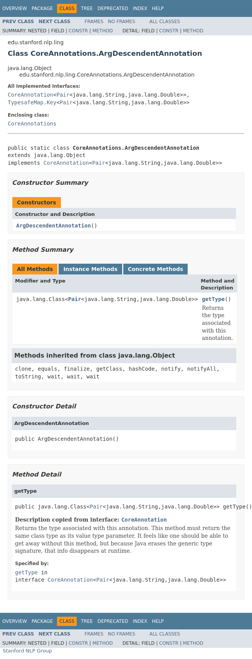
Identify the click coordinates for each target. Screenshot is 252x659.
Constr (78, 30)
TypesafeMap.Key (32, 102)
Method (102, 30)
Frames (94, 21)
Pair (62, 95)
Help (158, 8)
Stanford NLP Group (27, 651)
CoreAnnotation (30, 95)
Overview (14, 8)
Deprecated (112, 8)
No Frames (121, 21)
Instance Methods (90, 269)
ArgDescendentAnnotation (53, 225)
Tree (87, 8)
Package (42, 8)
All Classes (165, 21)
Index (140, 8)
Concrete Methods (155, 269)
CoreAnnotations (32, 123)
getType (213, 299)
